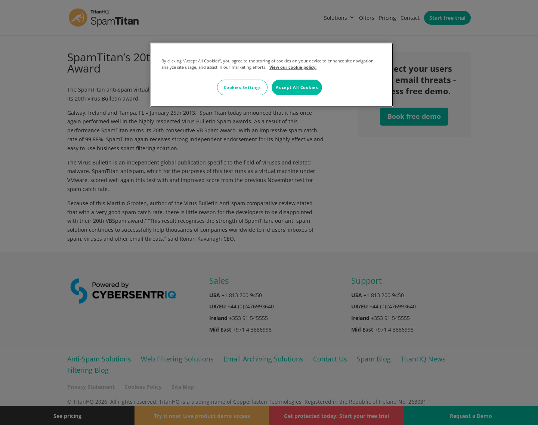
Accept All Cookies (297, 87)
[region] (271, 75)
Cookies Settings (242, 87)
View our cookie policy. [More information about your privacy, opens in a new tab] (292, 67)
